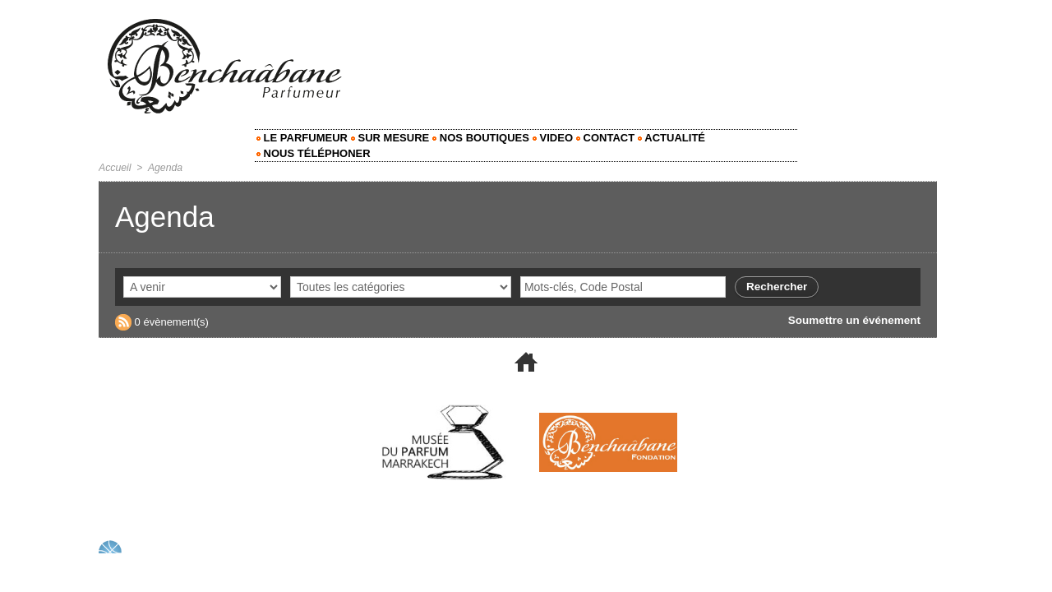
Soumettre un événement (856, 320)
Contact (605, 138)
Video (553, 138)
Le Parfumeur (302, 138)
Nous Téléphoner (313, 153)
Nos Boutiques (480, 138)
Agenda (164, 167)
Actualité (671, 138)
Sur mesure (390, 138)
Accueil (115, 167)
